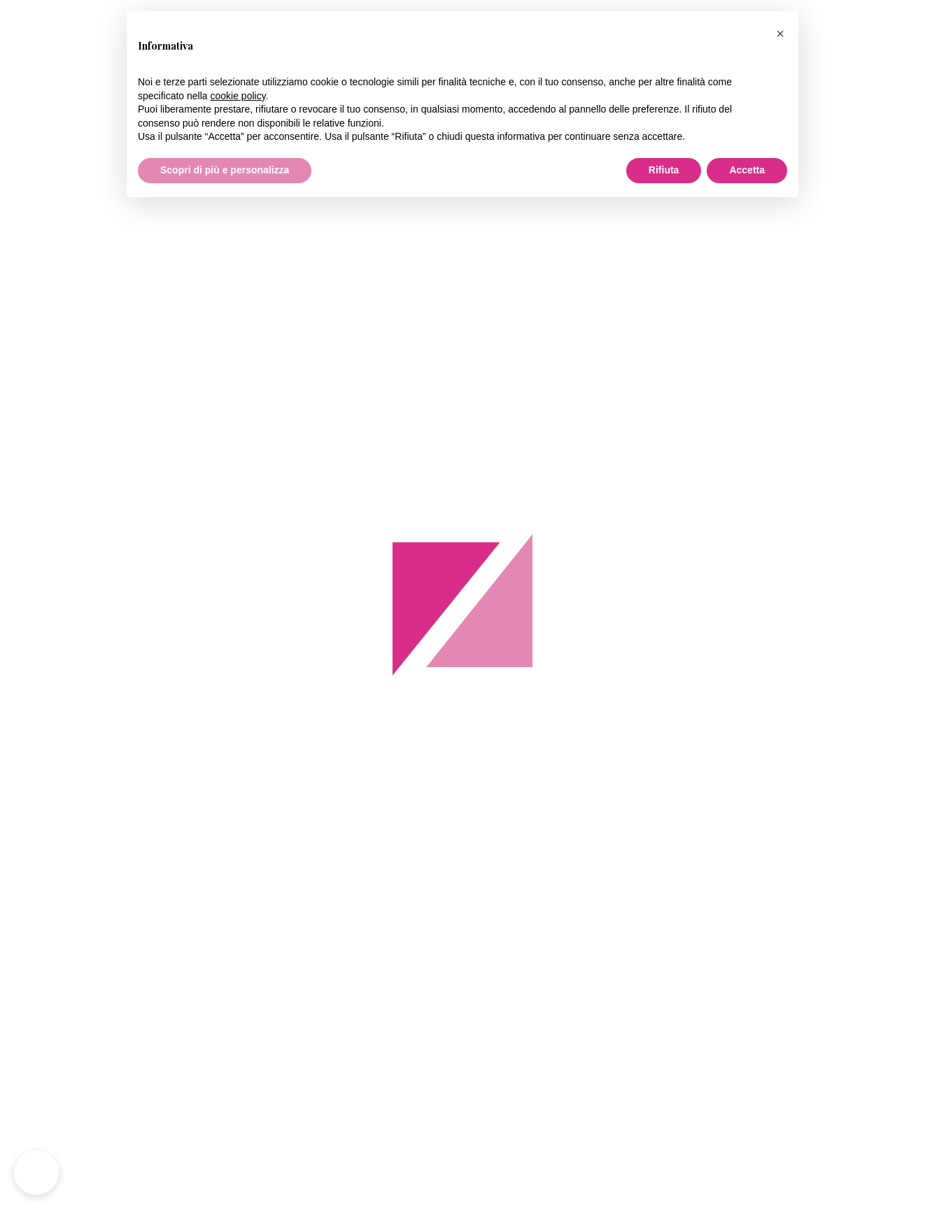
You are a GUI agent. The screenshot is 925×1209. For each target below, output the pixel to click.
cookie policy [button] (238, 95)
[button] (780, 33)
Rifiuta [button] (664, 170)
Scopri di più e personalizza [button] (224, 170)
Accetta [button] (747, 170)
